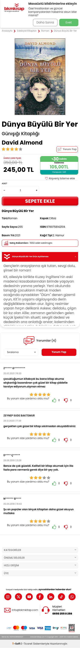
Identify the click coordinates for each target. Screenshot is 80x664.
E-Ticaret (26, 643)
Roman (45, 30)
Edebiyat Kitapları (26, 30)
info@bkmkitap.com (25, 610)
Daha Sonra (45, 22)
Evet (69, 22)
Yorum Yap (67, 149)
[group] (40, 76)
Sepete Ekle (40, 200)
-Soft (16, 643)
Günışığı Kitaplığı (20, 134)
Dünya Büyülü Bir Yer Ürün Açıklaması (40, 257)
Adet (4, 183)
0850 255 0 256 (62, 613)
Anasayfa (7, 30)
